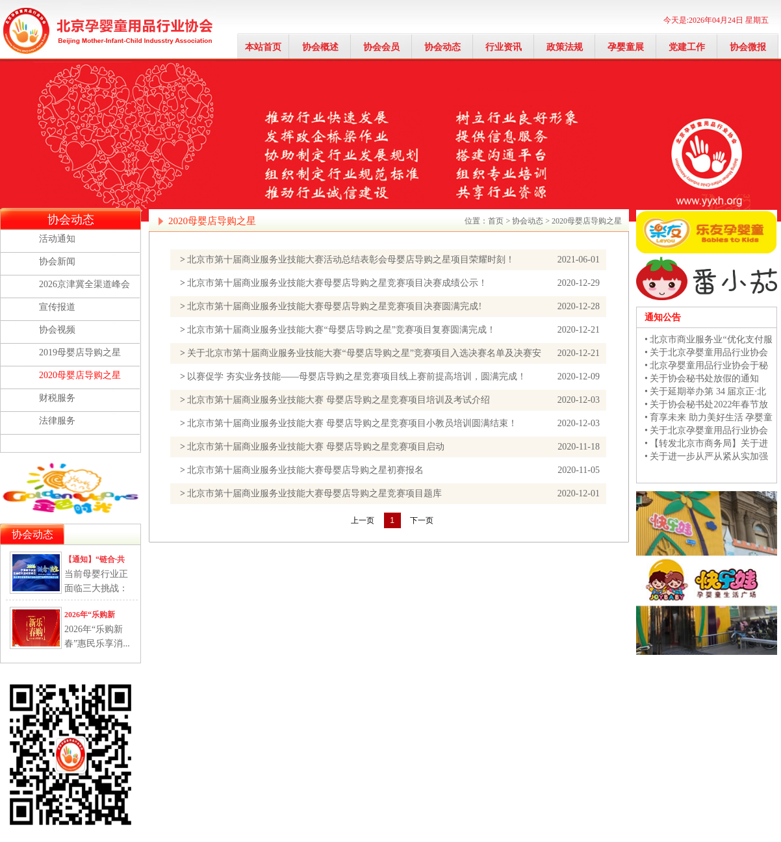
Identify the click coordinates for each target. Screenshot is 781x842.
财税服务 (57, 398)
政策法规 (564, 47)
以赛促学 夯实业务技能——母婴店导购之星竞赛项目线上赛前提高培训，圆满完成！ (356, 376)
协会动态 (442, 47)
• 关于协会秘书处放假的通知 (702, 378)
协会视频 (57, 330)
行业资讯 (503, 47)
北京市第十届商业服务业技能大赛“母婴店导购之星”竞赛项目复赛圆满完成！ (341, 330)
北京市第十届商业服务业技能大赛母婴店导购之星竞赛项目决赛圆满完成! (334, 306)
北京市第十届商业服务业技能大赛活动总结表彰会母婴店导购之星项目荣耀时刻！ (351, 259)
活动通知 (57, 239)
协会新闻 (57, 261)
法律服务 (57, 421)
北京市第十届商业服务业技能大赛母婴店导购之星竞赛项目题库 (314, 493)
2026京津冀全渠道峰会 (84, 284)
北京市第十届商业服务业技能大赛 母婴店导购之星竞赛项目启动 (315, 447)
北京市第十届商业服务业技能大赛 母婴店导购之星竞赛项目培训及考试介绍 (338, 400)
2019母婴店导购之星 (80, 352)
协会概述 (320, 47)
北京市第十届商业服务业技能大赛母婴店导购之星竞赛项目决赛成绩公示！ (337, 283)
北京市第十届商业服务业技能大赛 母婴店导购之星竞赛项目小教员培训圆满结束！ (352, 423)
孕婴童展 (626, 47)
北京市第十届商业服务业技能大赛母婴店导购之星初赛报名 (305, 470)
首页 (496, 220)
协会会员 (381, 47)
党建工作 (687, 47)
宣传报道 (57, 307)
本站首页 (263, 47)
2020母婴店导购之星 (80, 375)
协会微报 (748, 47)
